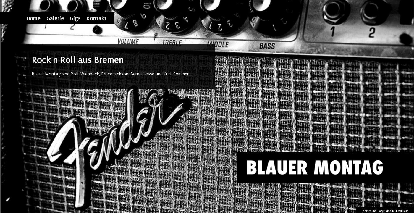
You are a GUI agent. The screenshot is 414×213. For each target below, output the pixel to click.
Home (34, 18)
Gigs (75, 18)
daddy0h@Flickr (397, 210)
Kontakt (96, 18)
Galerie (55, 18)
